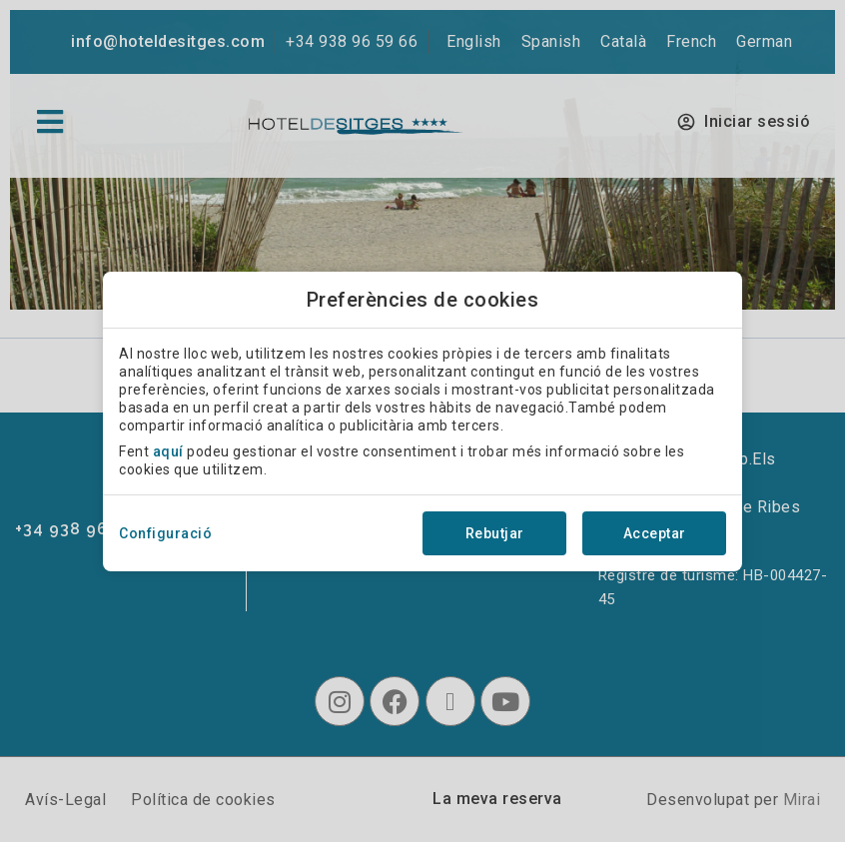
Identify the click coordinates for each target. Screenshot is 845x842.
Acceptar (654, 533)
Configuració (165, 533)
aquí (168, 451)
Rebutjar (494, 533)
